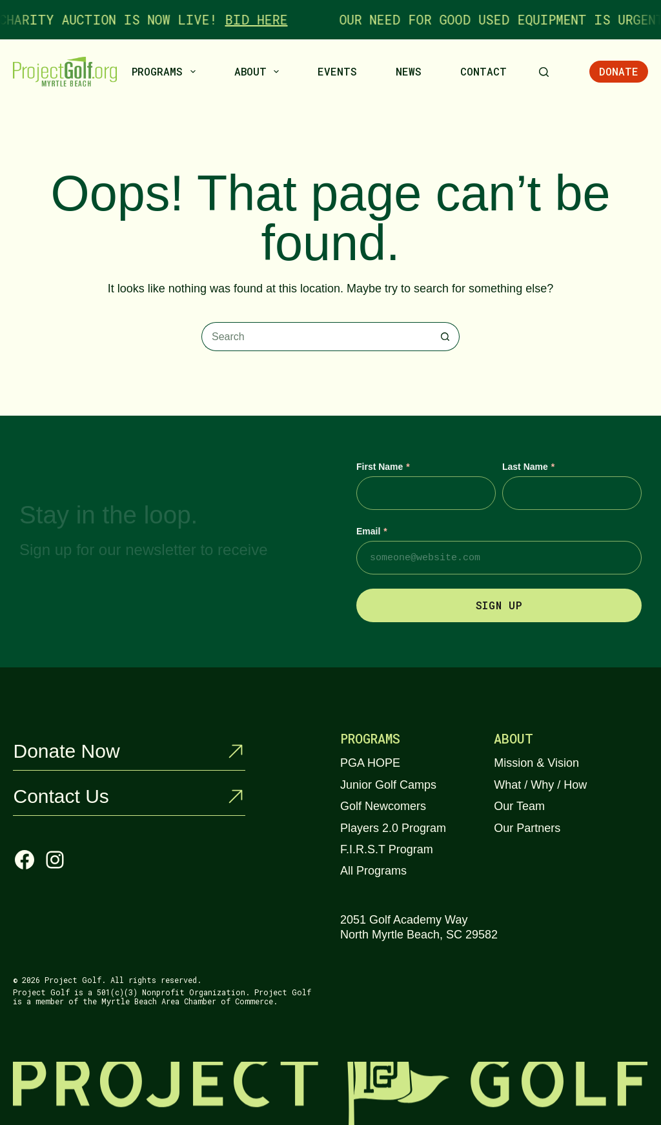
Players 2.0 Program (393, 828)
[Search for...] (316, 336)
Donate (618, 71)
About (259, 71)
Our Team (519, 806)
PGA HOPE (370, 762)
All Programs (373, 870)
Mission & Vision (536, 762)
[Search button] (445, 336)
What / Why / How (540, 784)
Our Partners (527, 828)
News (409, 71)
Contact (483, 71)
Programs (166, 71)
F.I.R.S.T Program (386, 849)
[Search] (544, 72)
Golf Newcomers (383, 806)
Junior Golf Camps (388, 784)
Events (337, 71)
